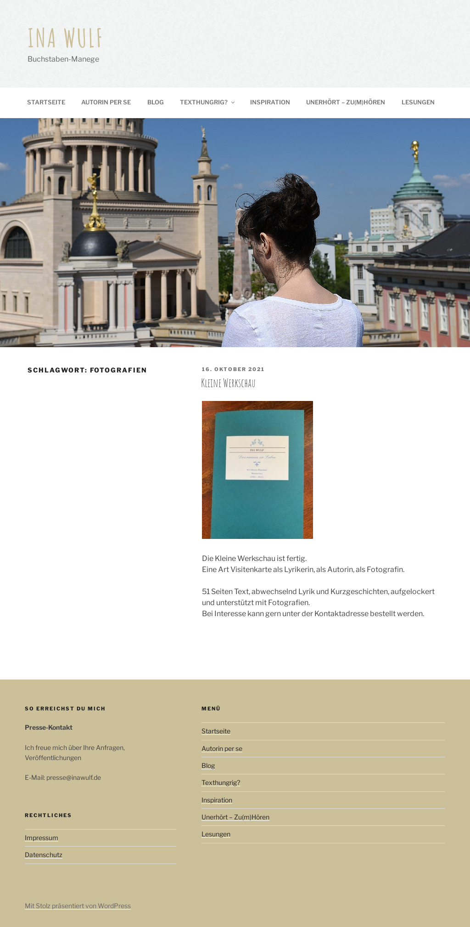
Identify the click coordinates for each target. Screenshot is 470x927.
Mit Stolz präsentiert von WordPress (78, 906)
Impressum (41, 837)
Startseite (46, 102)
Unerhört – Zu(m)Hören (345, 102)
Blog (155, 102)
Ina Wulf (66, 37)
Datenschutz (43, 854)
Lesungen (418, 102)
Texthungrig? (208, 102)
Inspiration (270, 102)
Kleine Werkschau (228, 383)
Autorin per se (106, 102)
